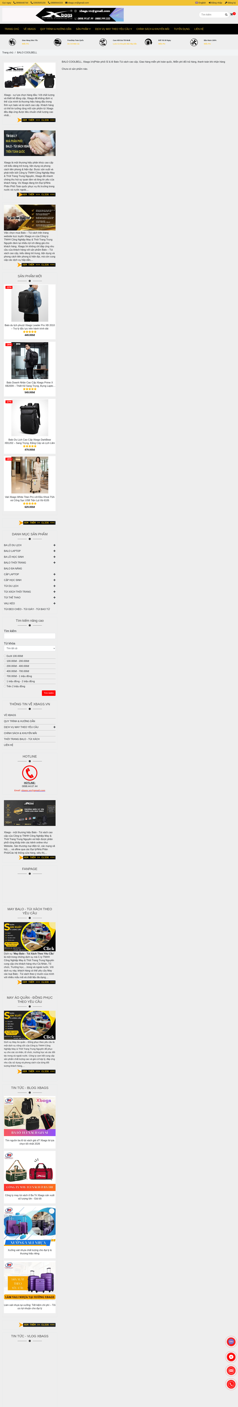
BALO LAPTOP (12, 551)
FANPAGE (29, 869)
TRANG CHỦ (12, 29)
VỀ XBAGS (10, 715)
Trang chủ (7, 52)
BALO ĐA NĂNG (13, 568)
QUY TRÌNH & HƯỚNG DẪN (19, 721)
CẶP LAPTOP (11, 574)
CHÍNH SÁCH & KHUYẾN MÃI (20, 733)
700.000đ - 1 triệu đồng (18, 676)
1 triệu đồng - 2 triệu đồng (19, 681)
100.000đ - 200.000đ (16, 661)
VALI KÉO (9, 603)
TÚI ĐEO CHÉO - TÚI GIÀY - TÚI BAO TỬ (27, 609)
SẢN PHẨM (83, 29)
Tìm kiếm (49, 693)
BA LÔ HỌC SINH (14, 557)
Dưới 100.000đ (13, 656)
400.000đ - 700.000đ (16, 671)
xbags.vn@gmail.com (77, 3)
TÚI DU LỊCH (11, 586)
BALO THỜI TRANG (15, 562)
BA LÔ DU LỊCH (12, 545)
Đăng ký (230, 3)
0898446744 (21, 3)
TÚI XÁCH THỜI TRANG (17, 591)
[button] (199, 3)
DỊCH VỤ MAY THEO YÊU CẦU (30, 727)
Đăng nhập (215, 3)
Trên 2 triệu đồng (14, 686)
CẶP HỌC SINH (12, 580)
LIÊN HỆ (8, 745)
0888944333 (55, 3)
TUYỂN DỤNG (182, 29)
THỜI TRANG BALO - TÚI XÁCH (22, 739)
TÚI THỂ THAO (12, 597)
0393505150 (38, 3)
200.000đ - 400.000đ (16, 666)
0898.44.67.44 (29, 786)
